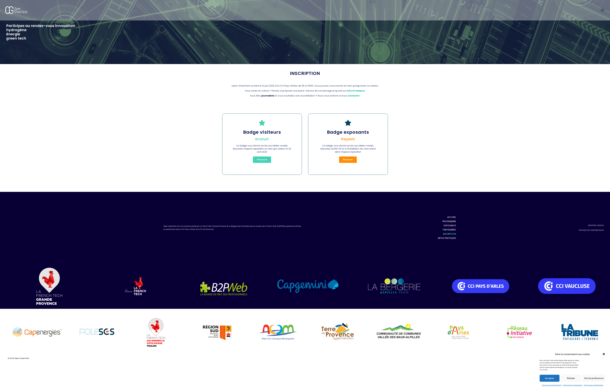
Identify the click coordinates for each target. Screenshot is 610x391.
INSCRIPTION (449, 216)
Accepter (549, 378)
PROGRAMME (449, 204)
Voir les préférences (594, 378)
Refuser (571, 378)
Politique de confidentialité (551, 385)
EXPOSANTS (450, 208)
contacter (353, 95)
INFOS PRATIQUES (447, 221)
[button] (603, 354)
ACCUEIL (451, 200)
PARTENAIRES (449, 212)
